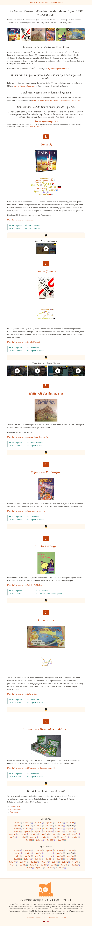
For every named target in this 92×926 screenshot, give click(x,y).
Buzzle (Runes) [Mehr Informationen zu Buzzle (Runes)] (46, 271)
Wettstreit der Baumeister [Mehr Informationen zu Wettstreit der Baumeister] (46, 393)
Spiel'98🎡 (50, 828)
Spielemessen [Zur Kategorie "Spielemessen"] (15, 809)
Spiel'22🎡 (40, 840)
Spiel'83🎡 (18, 822)
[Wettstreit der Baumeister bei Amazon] (46, 452)
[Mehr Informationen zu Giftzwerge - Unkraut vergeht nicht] (46, 746)
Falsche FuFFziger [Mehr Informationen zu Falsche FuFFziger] (46, 546)
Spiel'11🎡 (56, 834)
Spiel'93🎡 (61, 825)
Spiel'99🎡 (61, 828)
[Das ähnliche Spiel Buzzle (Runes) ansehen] (26, 34)
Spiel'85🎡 (39, 822)
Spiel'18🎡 (55, 837)
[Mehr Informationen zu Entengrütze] (46, 637)
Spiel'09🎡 (35, 834)
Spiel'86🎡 (50, 822)
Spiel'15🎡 (24, 837)
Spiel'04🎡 (50, 831)
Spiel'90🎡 (29, 825)
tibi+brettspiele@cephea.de (25, 86)
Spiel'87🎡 (61, 822)
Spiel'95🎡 (18, 828)
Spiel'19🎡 (65, 837)
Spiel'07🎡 (13, 834)
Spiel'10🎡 (46, 834)
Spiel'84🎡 (29, 822)
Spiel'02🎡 (28, 831)
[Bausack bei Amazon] (46, 235)
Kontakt (62, 917)
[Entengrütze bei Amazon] (46, 709)
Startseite (30, 917)
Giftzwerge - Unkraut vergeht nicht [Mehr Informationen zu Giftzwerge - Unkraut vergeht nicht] (46, 729)
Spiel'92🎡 (50, 825)
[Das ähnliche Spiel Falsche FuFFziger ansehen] (61, 34)
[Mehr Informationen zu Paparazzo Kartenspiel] (46, 489)
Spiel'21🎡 (30, 840)
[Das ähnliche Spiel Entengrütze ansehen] (76, 34)
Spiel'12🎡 (66, 834)
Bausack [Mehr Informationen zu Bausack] (46, 144)
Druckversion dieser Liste (36, 126)
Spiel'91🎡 (40, 825)
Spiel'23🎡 (51, 840)
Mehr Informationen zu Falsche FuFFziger (24, 585)
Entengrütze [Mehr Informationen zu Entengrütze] (46, 620)
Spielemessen (57, 2)
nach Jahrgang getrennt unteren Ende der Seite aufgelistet (56, 100)
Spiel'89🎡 (18, 825)
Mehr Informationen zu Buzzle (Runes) (23, 342)
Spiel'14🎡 (13, 837)
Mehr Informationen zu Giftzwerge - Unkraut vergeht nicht (31, 768)
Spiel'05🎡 (61, 831)
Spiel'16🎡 (34, 837)
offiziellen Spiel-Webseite (58, 68)
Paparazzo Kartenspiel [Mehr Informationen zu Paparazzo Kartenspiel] (46, 472)
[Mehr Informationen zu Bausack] (46, 161)
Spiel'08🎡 (24, 834)
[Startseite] (46, 889)
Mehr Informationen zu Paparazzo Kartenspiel (26, 511)
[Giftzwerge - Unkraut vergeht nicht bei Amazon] (46, 783)
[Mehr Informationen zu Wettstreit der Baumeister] (46, 410)
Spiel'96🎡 (28, 828)
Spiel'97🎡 (39, 828)
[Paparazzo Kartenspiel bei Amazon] (46, 526)
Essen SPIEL (44, 2)
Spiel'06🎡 (71, 831)
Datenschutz (52, 917)
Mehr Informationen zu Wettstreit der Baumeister (28, 437)
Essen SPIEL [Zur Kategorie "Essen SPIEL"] (15, 806)
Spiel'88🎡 (71, 822)
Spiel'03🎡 (39, 831)
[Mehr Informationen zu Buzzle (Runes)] (46, 288)
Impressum (40, 917)
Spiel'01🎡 (18, 831)
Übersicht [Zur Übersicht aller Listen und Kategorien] (14, 812)
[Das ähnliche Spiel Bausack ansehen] (13, 34)
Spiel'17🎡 (45, 837)
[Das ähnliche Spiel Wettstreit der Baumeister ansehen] (38, 34)
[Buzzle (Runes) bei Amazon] (46, 357)
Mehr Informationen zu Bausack (20, 219)
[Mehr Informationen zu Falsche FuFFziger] (46, 563)
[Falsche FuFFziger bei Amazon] (46, 600)
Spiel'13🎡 (76, 834)
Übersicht (33, 2)
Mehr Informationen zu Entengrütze (22, 694)
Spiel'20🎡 (76, 837)
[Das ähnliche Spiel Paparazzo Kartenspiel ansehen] (50, 34)
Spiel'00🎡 (71, 828)
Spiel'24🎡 (62, 840)
